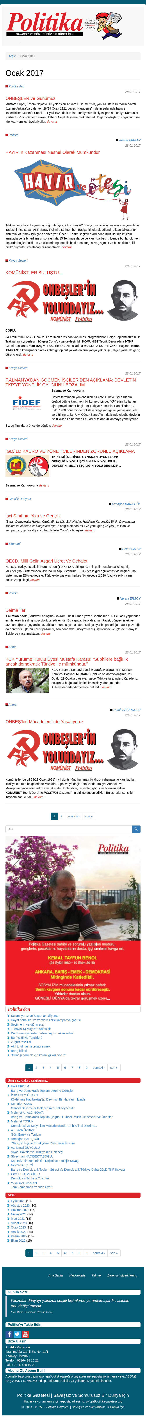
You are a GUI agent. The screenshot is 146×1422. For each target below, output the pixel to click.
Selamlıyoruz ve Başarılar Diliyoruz (35, 1015)
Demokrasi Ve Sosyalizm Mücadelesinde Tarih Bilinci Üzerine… (54, 1125)
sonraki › (74, 816)
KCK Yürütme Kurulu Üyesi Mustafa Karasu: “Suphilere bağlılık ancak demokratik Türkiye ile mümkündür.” (66, 661)
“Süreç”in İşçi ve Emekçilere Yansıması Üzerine (43, 1143)
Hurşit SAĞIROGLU (127, 710)
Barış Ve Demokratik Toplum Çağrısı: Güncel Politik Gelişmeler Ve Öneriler (61, 1117)
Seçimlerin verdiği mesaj (27, 1024)
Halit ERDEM (20, 1086)
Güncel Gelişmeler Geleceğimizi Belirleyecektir (43, 1108)
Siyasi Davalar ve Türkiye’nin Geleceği (37, 1152)
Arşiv (12, 56)
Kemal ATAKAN (130, 140)
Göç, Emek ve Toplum (26, 1134)
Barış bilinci (19, 1051)
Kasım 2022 (19, 1236)
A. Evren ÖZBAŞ (22, 1130)
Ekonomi (14, 543)
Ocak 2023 (18, 1227)
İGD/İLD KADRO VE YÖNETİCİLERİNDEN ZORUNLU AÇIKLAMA (70, 451)
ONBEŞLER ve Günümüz (30, 98)
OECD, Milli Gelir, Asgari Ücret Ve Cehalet (46, 561)
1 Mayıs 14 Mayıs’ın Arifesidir (31, 1029)
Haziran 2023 (20, 1210)
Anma (12, 647)
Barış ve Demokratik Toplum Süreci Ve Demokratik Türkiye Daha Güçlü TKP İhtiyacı (68, 1169)
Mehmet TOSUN (22, 1121)
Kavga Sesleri (18, 260)
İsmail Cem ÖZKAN (24, 1095)
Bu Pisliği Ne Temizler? (26, 1037)
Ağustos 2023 (20, 1205)
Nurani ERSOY (130, 598)
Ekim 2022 (18, 1240)
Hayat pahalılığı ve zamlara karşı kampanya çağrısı (46, 1020)
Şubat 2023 (19, 1223)
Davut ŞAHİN (131, 549)
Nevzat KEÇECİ (22, 1165)
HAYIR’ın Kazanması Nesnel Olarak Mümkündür (52, 152)
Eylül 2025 (18, 1201)
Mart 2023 (18, 1218)
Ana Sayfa (56, 1275)
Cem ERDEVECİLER (25, 1174)
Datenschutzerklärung (122, 1275)
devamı (52, 121)
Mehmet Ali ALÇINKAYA (27, 1112)
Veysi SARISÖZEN (24, 1182)
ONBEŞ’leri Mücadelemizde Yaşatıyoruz (44, 721)
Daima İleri (16, 610)
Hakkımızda (77, 1275)
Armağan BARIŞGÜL (126, 504)
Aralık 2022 (19, 1232)
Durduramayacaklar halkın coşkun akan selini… (43, 1033)
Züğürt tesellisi (21, 1042)
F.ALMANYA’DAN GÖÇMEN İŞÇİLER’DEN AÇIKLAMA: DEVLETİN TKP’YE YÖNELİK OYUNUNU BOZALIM (70, 382)
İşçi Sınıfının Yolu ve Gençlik (33, 515)
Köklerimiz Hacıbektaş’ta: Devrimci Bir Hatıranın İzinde (48, 1099)
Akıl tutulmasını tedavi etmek (30, 1046)
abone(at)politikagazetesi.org (58, 1376)
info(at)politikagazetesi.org (104, 1401)
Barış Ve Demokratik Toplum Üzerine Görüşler (42, 1090)
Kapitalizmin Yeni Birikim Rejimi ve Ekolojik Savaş (44, 1161)
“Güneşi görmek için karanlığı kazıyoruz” (38, 1055)
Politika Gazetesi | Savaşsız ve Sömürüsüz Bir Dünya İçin (85, 1407)
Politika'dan (16, 86)
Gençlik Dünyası (20, 499)
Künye (96, 1275)
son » (89, 816)
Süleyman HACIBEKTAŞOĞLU (32, 1156)
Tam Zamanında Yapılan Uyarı (31, 1187)
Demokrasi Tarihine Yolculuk (30, 1178)
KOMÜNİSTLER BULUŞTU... (33, 272)
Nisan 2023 (19, 1214)
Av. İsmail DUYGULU (25, 1147)
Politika (13, 135)
